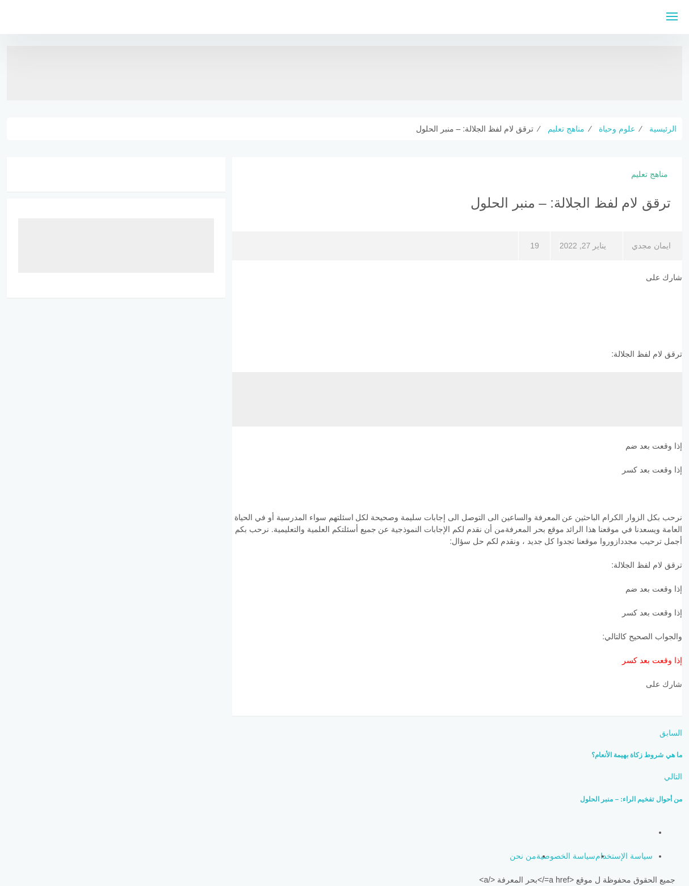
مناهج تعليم (649, 174)
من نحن (523, 855)
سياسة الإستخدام (624, 855)
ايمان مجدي (651, 245)
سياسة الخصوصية (565, 855)
